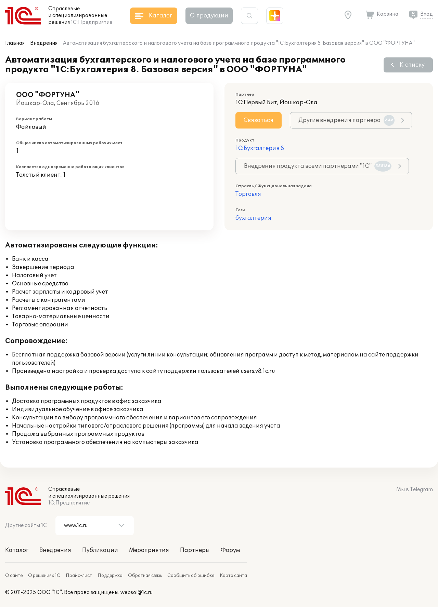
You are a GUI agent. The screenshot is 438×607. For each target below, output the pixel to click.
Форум (230, 550)
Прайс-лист (79, 575)
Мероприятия (149, 550)
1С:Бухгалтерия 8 (259, 148)
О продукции (209, 15)
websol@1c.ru (136, 592)
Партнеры (195, 550)
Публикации (100, 550)
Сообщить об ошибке (190, 575)
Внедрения (43, 43)
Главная (15, 43)
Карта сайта (233, 575)
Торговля (248, 194)
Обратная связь (145, 575)
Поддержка (110, 575)
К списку (412, 65)
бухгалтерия (253, 218)
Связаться (258, 120)
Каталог (16, 550)
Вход (426, 14)
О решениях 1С (44, 575)
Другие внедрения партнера (346, 120)
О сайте (14, 575)
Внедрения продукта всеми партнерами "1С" (317, 166)
